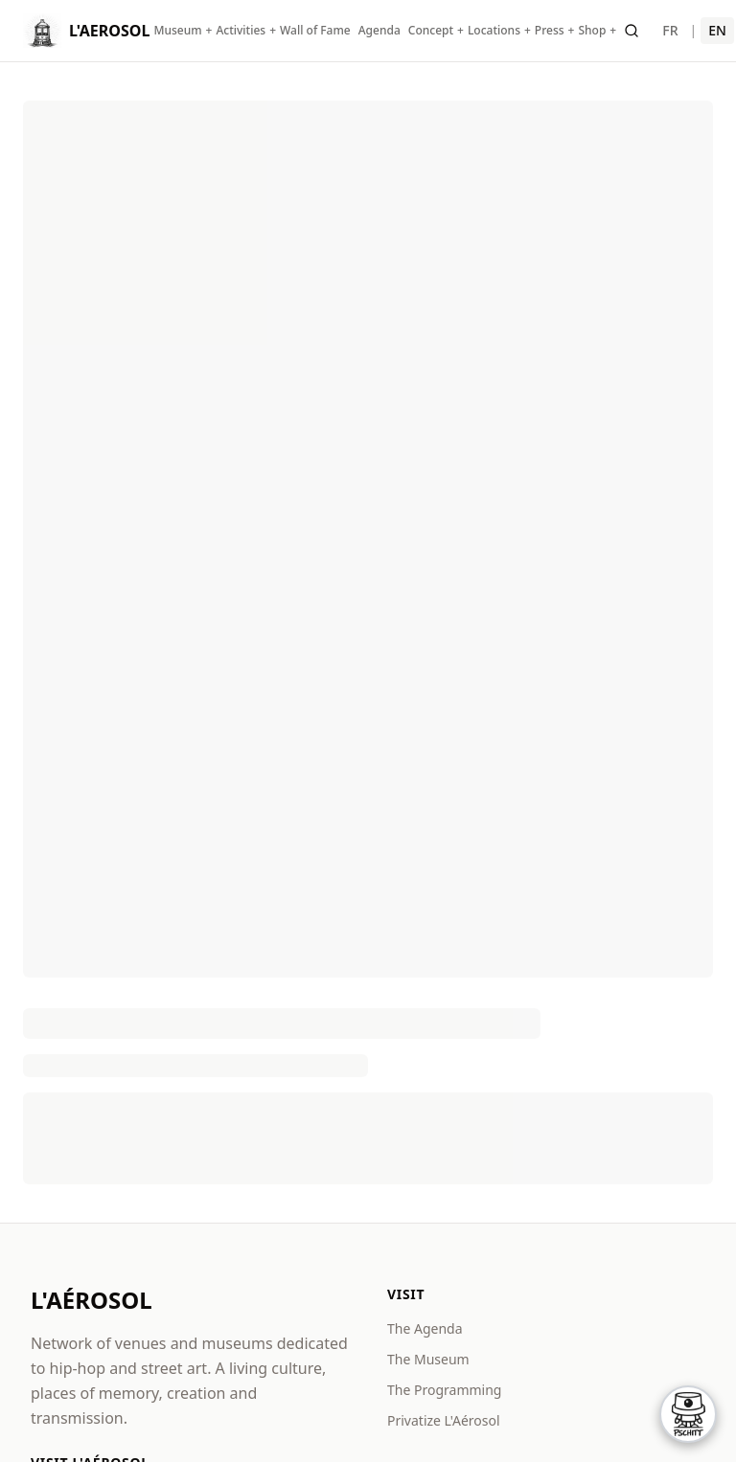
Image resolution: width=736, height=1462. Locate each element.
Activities (240, 30)
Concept (430, 30)
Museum (177, 30)
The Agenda (425, 1328)
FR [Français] (670, 30)
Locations (494, 30)
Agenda (379, 30)
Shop (592, 30)
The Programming (444, 1390)
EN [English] (717, 30)
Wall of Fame (315, 30)
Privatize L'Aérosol (443, 1420)
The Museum (428, 1359)
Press (549, 30)
